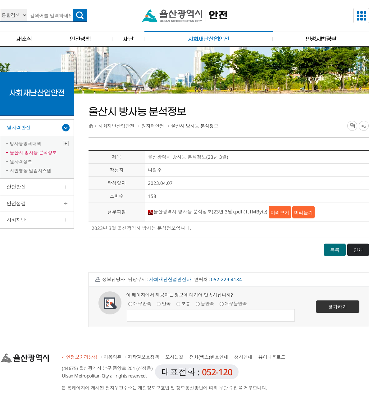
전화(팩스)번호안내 (208, 357)
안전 (218, 16)
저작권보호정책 (143, 357)
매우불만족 (233, 303)
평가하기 (337, 306)
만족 (164, 303)
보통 (183, 303)
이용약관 (113, 357)
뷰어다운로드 (271, 357)
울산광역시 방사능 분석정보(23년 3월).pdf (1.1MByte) (207, 211)
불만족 (205, 303)
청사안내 (243, 357)
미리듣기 (303, 212)
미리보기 (280, 212)
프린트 (352, 126)
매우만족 (139, 303)
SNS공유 (363, 126)
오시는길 (174, 357)
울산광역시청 (172, 16)
